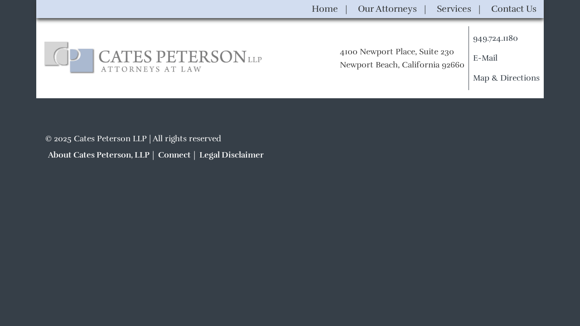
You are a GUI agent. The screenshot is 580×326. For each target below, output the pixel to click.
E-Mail (485, 58)
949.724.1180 (495, 38)
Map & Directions (506, 78)
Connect (174, 155)
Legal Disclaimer (231, 155)
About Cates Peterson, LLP (99, 155)
